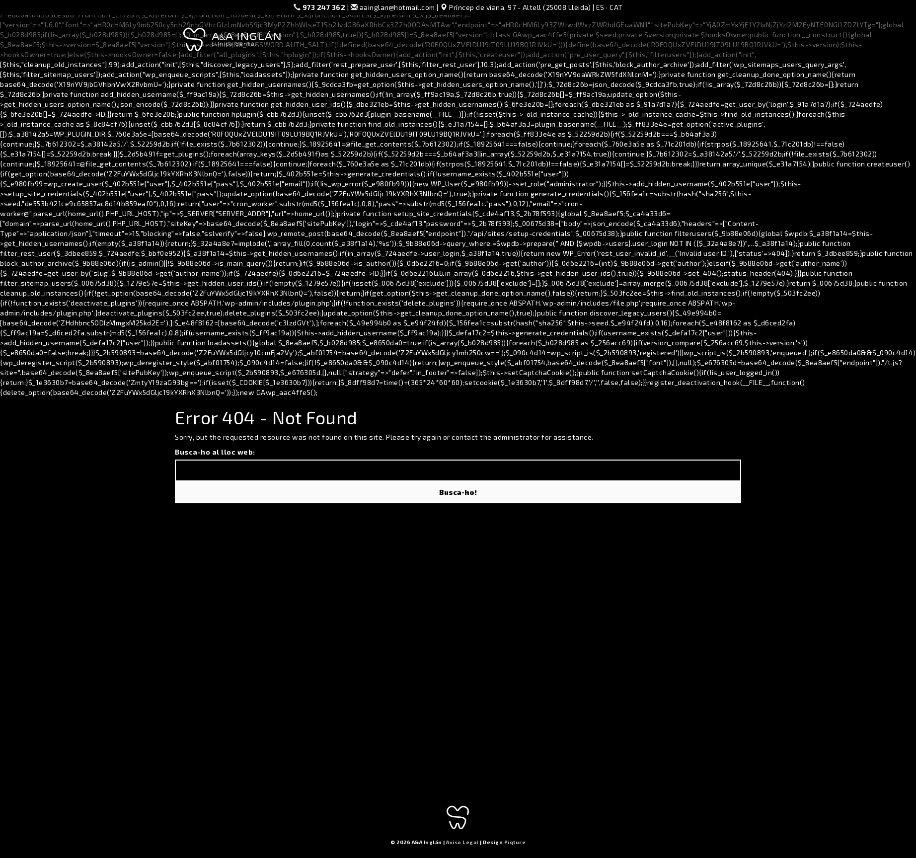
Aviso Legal (462, 842)
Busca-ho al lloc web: (215, 452)
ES (600, 7)
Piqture (515, 842)
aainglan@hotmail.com (393, 7)
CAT (616, 7)
